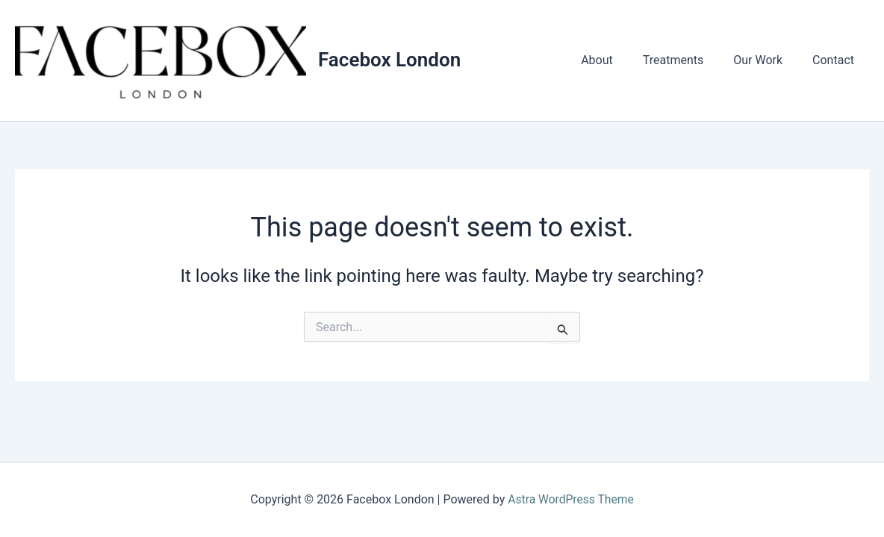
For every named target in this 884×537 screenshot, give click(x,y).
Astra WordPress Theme (570, 499)
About (618, 60)
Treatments (688, 60)
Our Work (766, 60)
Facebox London (389, 59)
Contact (836, 60)
